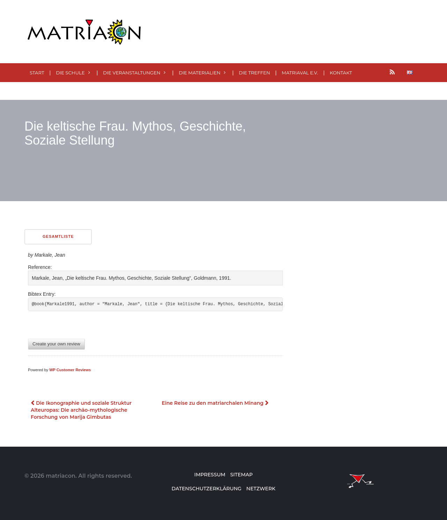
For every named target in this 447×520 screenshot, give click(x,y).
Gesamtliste (58, 236)
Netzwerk (260, 488)
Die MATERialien (199, 72)
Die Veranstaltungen (131, 72)
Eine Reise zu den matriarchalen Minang (212, 403)
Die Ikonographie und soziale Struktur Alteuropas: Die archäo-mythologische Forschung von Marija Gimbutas (81, 410)
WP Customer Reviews (70, 370)
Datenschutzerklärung (206, 488)
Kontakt (341, 72)
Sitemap (241, 474)
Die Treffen (254, 72)
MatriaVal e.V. (300, 72)
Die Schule (70, 72)
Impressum (209, 474)
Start (37, 72)
